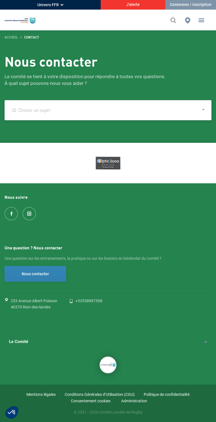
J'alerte (133, 4)
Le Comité (18, 341)
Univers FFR (50, 5)
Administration (134, 401)
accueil (11, 37)
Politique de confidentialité (167, 394)
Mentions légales (41, 394)
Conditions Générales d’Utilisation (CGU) (100, 394)
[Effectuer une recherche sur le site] (175, 20)
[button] (201, 20)
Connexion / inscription (191, 4)
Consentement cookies (91, 401)
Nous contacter (35, 274)
